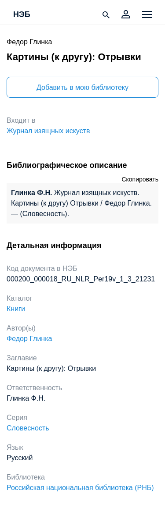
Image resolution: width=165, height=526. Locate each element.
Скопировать (139, 179)
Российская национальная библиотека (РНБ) (80, 487)
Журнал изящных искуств (48, 131)
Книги (16, 309)
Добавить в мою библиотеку (82, 87)
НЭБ (21, 15)
